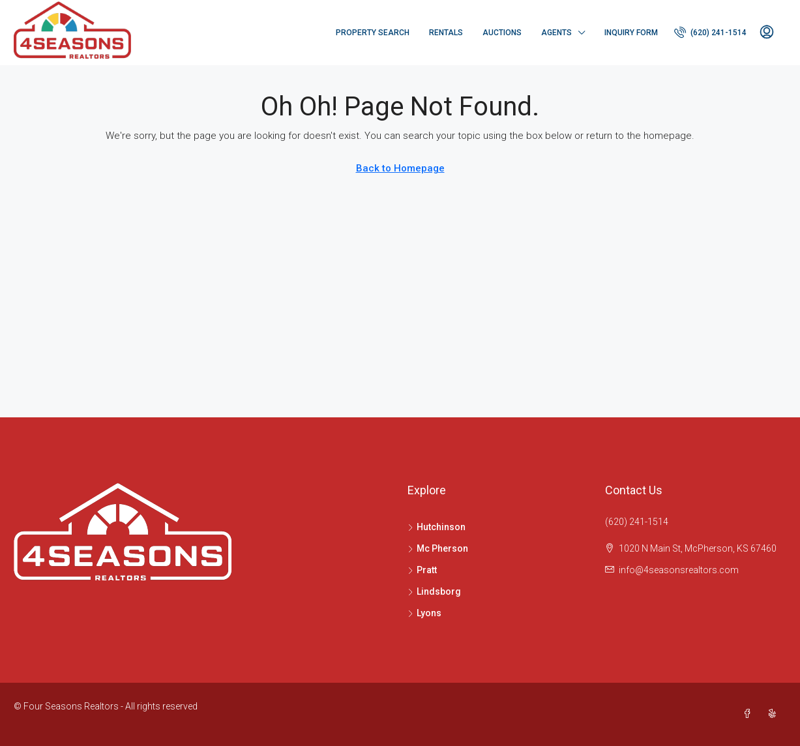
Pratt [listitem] (422, 570)
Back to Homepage (400, 168)
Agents (556, 32)
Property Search (372, 32)
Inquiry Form (631, 32)
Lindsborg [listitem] (434, 591)
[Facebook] (750, 714)
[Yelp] (774, 714)
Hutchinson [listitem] (436, 527)
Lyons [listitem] (424, 613)
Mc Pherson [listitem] (437, 548)
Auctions (502, 32)
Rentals (446, 32)
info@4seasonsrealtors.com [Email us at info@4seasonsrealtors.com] (679, 570)
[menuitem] (710, 33)
